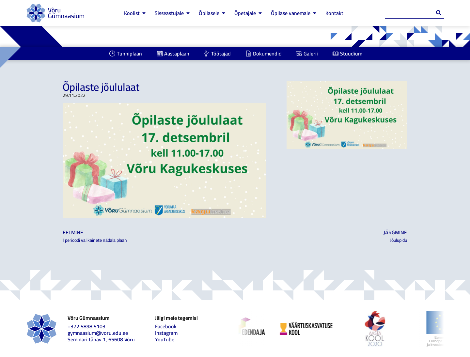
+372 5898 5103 (86, 326)
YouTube (164, 339)
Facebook (166, 326)
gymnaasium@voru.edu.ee (98, 333)
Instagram (166, 333)
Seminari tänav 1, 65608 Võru (101, 339)
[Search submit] (438, 13)
